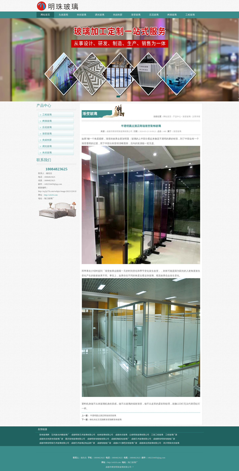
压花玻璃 (154, 14)
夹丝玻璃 (81, 14)
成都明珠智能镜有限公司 (98, 439)
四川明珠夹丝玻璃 (171, 443)
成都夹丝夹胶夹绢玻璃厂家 (51, 439)
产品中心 (177, 116)
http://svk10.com (51, 195)
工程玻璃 (190, 14)
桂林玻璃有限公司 (105, 435)
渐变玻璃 (135, 14)
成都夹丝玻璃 (121, 435)
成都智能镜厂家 (104, 443)
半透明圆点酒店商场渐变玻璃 (103, 415)
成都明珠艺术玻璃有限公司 (83, 435)
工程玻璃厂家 (171, 435)
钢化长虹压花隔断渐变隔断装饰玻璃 (105, 419)
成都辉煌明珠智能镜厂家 (164, 439)
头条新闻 (63, 14)
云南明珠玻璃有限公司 (139, 435)
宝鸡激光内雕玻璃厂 (60, 435)
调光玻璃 (99, 14)
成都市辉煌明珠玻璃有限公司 (119, 131)
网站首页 (45, 14)
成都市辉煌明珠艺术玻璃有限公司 (54, 443)
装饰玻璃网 (44, 435)
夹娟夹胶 (117, 14)
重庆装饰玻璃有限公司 (75, 439)
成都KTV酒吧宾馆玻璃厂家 (125, 443)
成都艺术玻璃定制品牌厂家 (83, 443)
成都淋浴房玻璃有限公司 (150, 443)
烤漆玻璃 (172, 14)
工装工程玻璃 (157, 435)
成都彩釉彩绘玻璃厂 (120, 439)
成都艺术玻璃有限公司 (141, 439)
